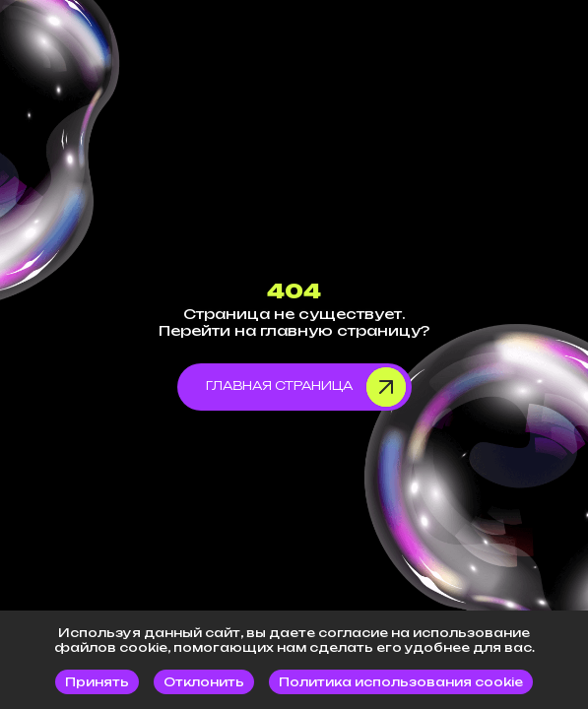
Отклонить (203, 682)
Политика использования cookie (401, 682)
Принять (97, 682)
